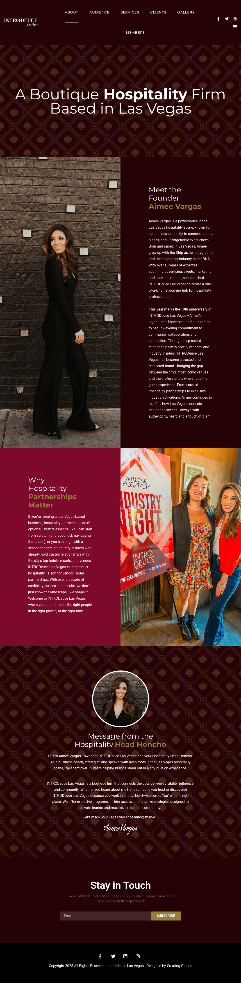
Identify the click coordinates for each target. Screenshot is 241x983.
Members (135, 32)
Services (130, 12)
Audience (99, 12)
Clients (158, 12)
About (71, 12)
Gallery (186, 12)
